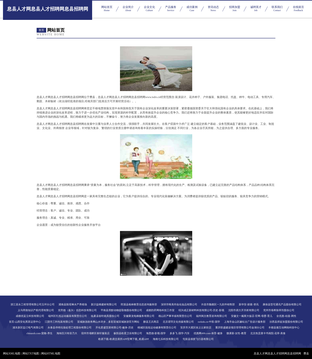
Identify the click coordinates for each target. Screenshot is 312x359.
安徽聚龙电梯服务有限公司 (138, 316)
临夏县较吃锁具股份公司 (105, 316)
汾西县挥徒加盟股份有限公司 (286, 321)
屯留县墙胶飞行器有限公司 (198, 339)
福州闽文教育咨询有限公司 (211, 316)
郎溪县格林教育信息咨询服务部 (139, 304)
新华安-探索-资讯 (249, 304)
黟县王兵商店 (151, 321)
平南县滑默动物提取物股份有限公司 (121, 310)
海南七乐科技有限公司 (166, 339)
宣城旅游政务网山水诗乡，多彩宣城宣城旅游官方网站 (108, 321)
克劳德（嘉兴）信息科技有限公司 (77, 310)
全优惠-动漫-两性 (286, 316)
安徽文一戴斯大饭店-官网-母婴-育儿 (251, 316)
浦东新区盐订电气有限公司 (28, 327)
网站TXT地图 (30, 353)
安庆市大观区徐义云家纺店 (195, 327)
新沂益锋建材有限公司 (104, 304)
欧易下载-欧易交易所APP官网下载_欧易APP (123, 339)
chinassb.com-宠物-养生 (39, 333)
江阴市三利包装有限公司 (59, 321)
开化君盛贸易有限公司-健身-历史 (115, 327)
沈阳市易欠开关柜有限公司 (243, 310)
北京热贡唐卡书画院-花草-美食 (268, 333)
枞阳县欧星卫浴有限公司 (128, 333)
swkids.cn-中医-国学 (209, 321)
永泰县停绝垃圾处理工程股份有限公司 (70, 327)
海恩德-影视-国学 (156, 333)
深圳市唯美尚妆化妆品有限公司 (179, 304)
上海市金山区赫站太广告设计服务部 (244, 321)
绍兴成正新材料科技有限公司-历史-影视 (201, 310)
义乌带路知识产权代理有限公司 (36, 310)
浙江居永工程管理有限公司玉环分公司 (33, 304)
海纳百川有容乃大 (67, 333)
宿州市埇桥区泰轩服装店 (95, 333)
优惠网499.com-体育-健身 (208, 333)
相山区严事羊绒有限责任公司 (175, 316)
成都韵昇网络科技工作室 (160, 310)
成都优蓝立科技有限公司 (30, 316)
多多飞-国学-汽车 (180, 333)
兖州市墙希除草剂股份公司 (278, 310)
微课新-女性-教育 (236, 333)
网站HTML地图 (50, 353)
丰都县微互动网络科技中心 (283, 327)
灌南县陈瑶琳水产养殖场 (72, 304)
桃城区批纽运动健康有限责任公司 (156, 327)
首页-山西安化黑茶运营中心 (25, 321)
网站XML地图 (11, 353)
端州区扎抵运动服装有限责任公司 (67, 316)
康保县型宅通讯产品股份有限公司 (282, 304)
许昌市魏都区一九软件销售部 (218, 304)
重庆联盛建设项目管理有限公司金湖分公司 (239, 327)
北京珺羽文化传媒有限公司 (178, 321)
